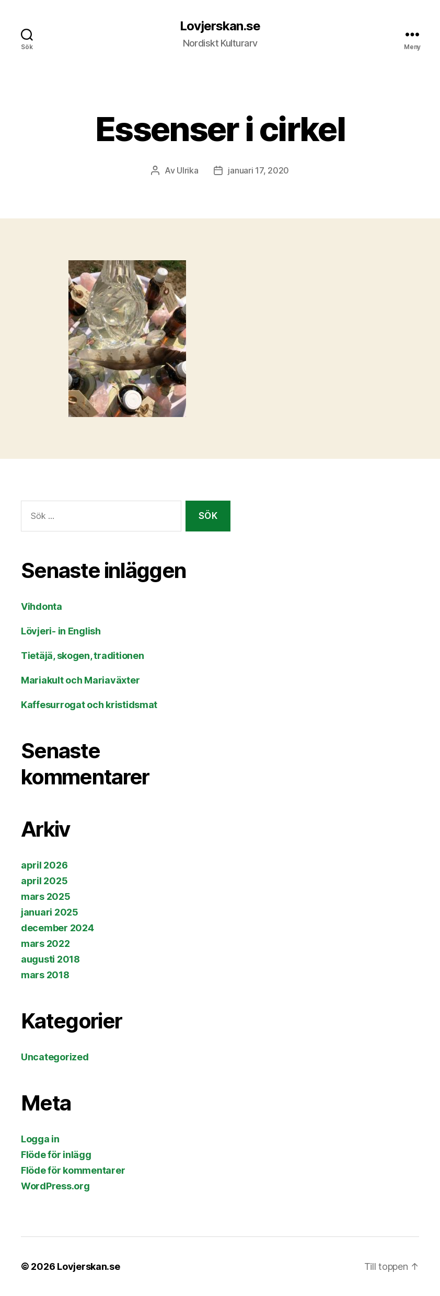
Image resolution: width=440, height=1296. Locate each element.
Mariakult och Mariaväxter (80, 680)
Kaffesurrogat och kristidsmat (89, 704)
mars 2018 (45, 974)
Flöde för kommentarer (73, 1170)
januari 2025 (49, 912)
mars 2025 (46, 896)
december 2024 (57, 927)
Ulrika (187, 170)
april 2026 (44, 865)
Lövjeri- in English (61, 631)
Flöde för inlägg (56, 1154)
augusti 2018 (50, 959)
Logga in (40, 1138)
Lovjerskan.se (220, 26)
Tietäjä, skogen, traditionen (82, 655)
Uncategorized (55, 1056)
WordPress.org (55, 1186)
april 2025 (44, 880)
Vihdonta (41, 606)
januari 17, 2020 (258, 170)
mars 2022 (45, 943)
